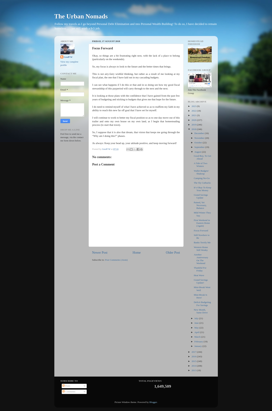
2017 (194, 352)
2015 (194, 361)
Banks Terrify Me (202, 242)
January (198, 346)
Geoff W (68, 57)
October (198, 142)
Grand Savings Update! (201, 281)
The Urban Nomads (81, 16)
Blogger (153, 402)
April (197, 332)
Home (137, 252)
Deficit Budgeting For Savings (202, 303)
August (198, 152)
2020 (194, 120)
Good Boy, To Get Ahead (202, 157)
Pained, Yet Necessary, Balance (200, 205)
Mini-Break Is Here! (200, 296)
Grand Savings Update (201, 196)
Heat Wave (199, 275)
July (196, 318)
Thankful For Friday (200, 269)
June (196, 323)
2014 (194, 365)
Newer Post (100, 252)
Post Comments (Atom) (116, 260)
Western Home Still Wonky (201, 248)
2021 (194, 115)
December (199, 133)
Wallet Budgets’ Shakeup (201, 172)
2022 (194, 110)
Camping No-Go (202, 178)
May (196, 327)
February (199, 341)
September (199, 147)
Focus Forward (201, 230)
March (197, 336)
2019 (194, 124)
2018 (194, 129)
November (199, 138)
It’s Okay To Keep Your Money (202, 189)
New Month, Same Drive (201, 311)
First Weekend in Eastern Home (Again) (202, 223)
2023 (194, 106)
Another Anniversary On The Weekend (201, 259)
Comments (68, 391)
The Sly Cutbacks (202, 182)
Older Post (173, 252)
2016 (194, 356)
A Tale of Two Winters (200, 164)
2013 (194, 370)
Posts (66, 385)
